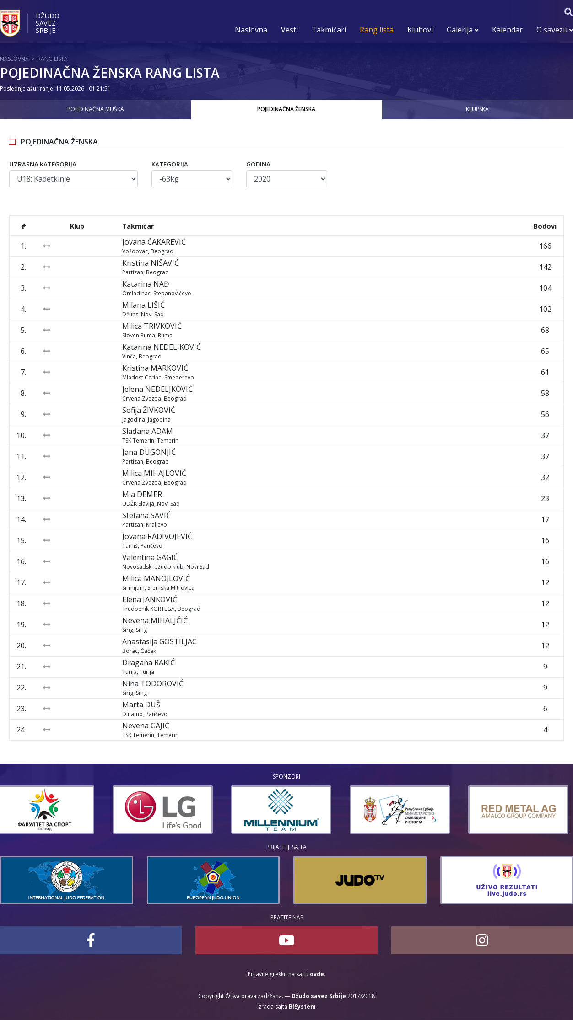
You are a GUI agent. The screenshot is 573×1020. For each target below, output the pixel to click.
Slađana (147, 431)
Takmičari (329, 30)
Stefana (146, 515)
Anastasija (159, 641)
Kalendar (507, 30)
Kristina (150, 263)
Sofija (148, 410)
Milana (143, 305)
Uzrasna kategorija (42, 164)
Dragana (148, 662)
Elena (149, 599)
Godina (258, 164)
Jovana (154, 242)
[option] (50, 809)
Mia (142, 494)
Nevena (155, 620)
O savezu (554, 30)
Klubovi (420, 30)
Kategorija (169, 164)
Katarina (145, 284)
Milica (152, 326)
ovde (317, 974)
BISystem (302, 1006)
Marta (141, 705)
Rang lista (377, 30)
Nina (153, 683)
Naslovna (251, 30)
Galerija (462, 30)
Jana (149, 452)
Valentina (150, 557)
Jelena (157, 389)
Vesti (289, 30)
